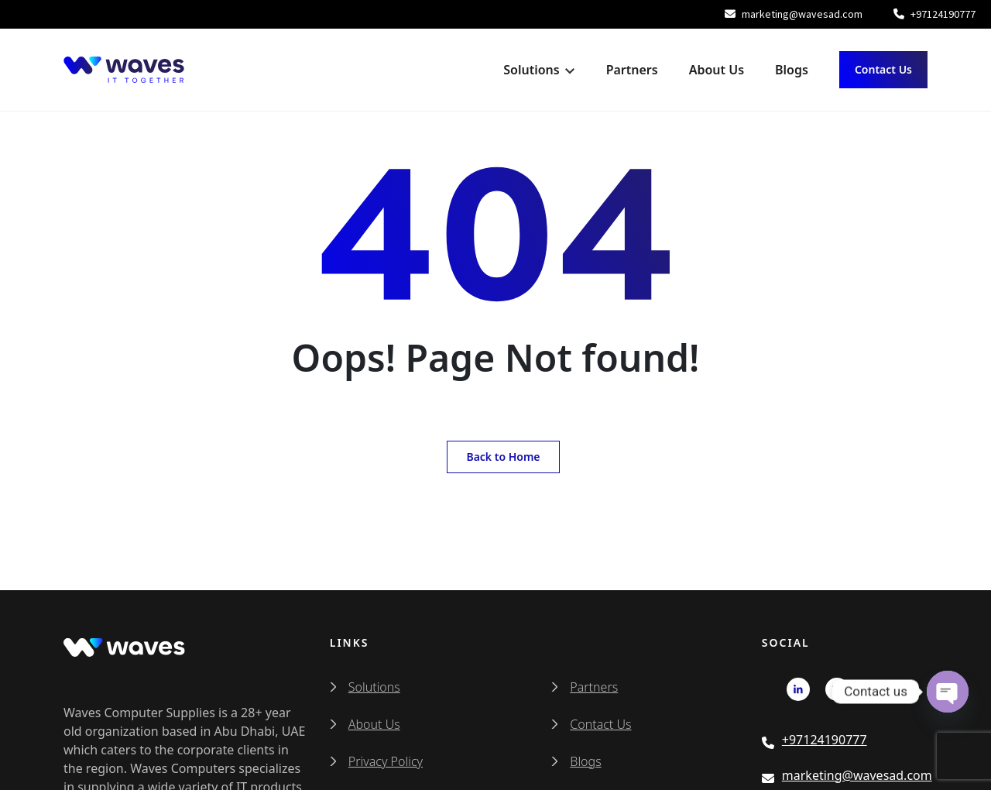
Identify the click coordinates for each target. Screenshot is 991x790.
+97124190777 (934, 14)
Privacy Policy (385, 761)
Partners (632, 69)
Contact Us (883, 69)
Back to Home (503, 456)
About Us (716, 69)
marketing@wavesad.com (793, 14)
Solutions (531, 69)
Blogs (791, 69)
